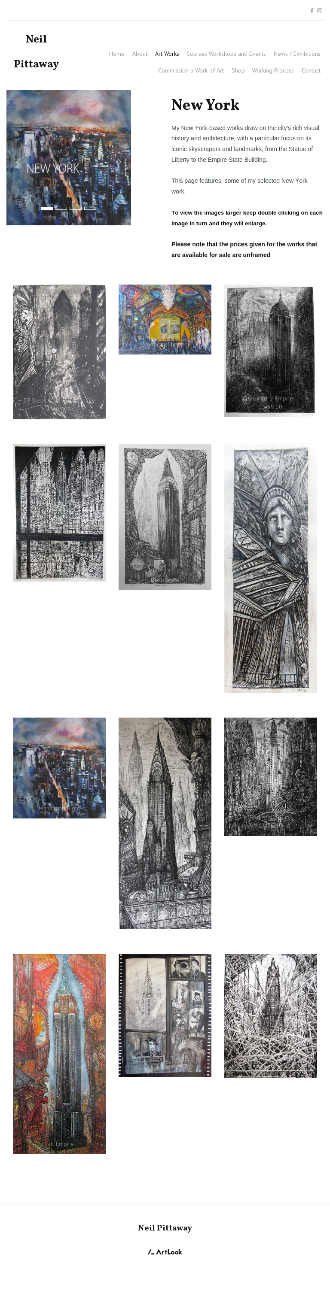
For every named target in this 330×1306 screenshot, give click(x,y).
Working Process (273, 70)
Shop (238, 70)
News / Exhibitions (297, 54)
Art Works (167, 54)
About (139, 54)
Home (117, 54)
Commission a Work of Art (191, 70)
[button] (15, 157)
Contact (311, 70)
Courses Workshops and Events (226, 54)
